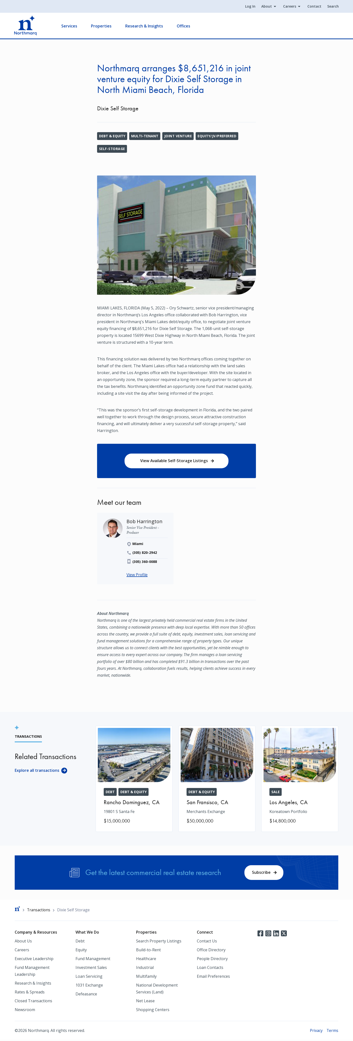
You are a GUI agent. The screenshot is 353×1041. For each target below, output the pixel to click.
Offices (184, 26)
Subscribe (261, 873)
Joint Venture (178, 136)
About (266, 6)
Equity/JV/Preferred (219, 136)
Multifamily (146, 977)
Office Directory (211, 950)
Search (332, 6)
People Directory (212, 959)
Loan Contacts (210, 968)
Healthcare (146, 959)
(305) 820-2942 (144, 553)
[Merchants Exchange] (217, 779)
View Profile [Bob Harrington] (137, 575)
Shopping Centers (152, 1010)
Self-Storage (112, 148)
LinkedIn (276, 934)
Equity (81, 950)
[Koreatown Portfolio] (300, 779)
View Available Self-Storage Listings (174, 461)
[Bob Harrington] (144, 522)
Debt (80, 942)
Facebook (260, 934)
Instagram (268, 934)
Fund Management (93, 959)
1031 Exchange (89, 986)
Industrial (145, 968)
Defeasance (86, 995)
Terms (332, 1031)
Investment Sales (91, 968)
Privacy (315, 1031)
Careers (289, 6)
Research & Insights (145, 26)
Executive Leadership (34, 959)
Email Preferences (213, 977)
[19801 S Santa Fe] (134, 779)
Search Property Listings (158, 942)
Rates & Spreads (30, 993)
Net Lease (145, 1001)
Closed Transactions (33, 1001)
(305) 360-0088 (144, 562)
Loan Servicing (89, 977)
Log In (250, 6)
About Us (23, 942)
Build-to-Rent (148, 950)
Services (70, 26)
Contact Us (207, 942)
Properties (101, 26)
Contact (314, 6)
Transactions (39, 911)
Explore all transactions (37, 771)
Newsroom (25, 1010)
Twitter (284, 934)
